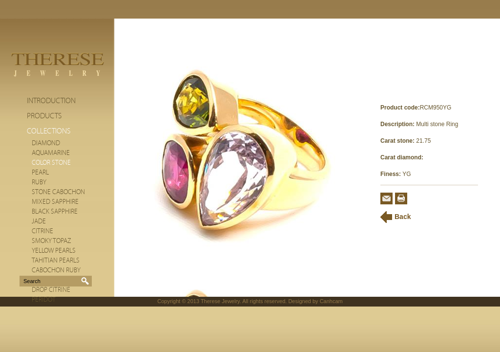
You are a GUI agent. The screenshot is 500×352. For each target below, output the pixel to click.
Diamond (46, 143)
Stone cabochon (58, 192)
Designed (299, 301)
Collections (48, 131)
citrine (42, 231)
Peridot (44, 299)
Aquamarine (51, 153)
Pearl (40, 172)
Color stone (51, 162)
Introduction (51, 101)
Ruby (39, 182)
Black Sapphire (55, 211)
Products (44, 116)
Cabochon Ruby (56, 270)
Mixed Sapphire (55, 201)
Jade (39, 221)
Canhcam (331, 301)
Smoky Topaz (51, 241)
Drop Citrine (51, 289)
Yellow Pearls (54, 250)
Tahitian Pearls (56, 260)
